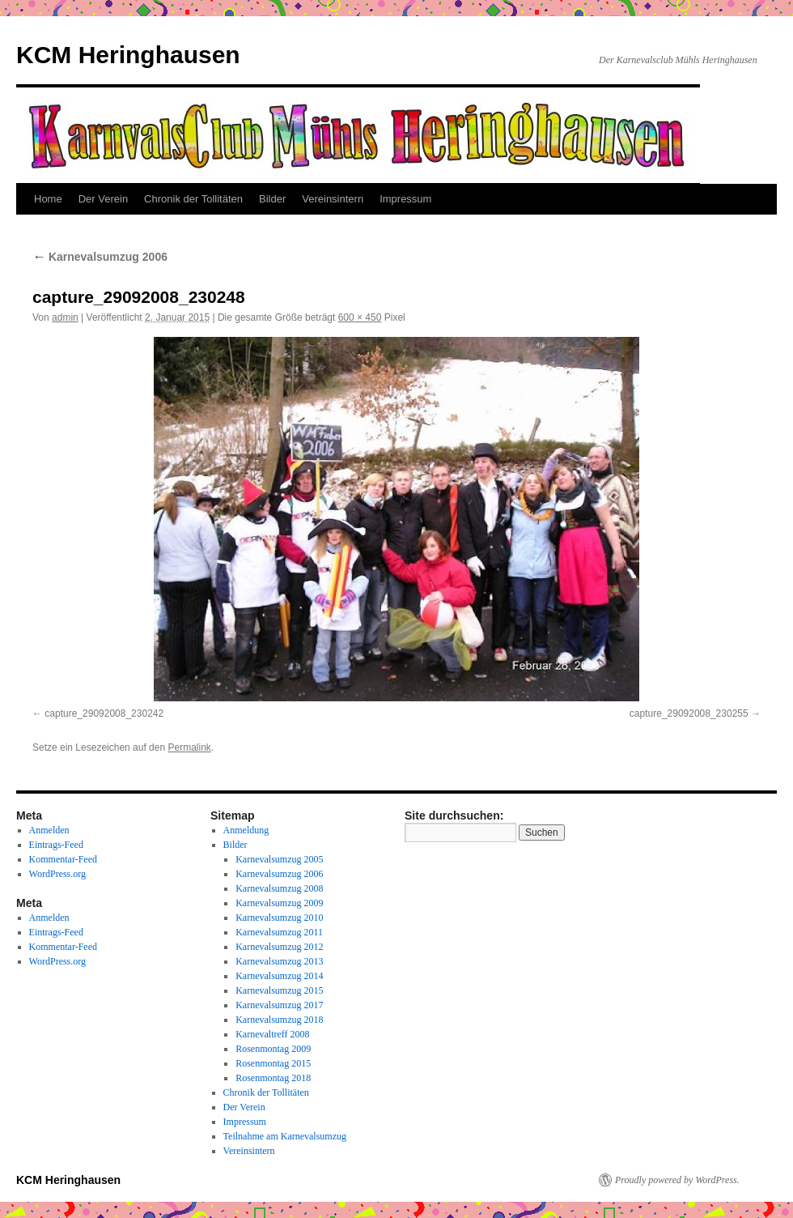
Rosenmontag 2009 (273, 1048)
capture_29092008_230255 (689, 713)
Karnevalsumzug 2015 (279, 990)
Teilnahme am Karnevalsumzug (284, 1136)
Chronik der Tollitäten (193, 199)
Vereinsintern (332, 199)
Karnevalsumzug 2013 (279, 961)
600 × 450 (360, 317)
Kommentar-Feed (63, 859)
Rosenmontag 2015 (273, 1063)
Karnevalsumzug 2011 (279, 932)
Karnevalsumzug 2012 (279, 946)
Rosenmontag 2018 (273, 1078)
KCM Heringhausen (128, 54)
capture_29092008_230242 (104, 713)
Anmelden (49, 830)
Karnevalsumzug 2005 (279, 859)
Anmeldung (246, 830)
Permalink (189, 747)
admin (65, 317)
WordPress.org (57, 873)
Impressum (405, 199)
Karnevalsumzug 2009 (279, 903)
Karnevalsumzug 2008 (279, 888)
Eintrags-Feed (56, 844)
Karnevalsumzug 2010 (279, 917)
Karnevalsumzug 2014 (279, 976)
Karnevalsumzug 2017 (279, 1005)
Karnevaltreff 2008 (272, 1034)
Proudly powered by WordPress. (677, 1180)
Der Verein (103, 199)
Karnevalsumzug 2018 (279, 1019)
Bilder (272, 199)
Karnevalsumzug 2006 (100, 256)
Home (48, 199)
